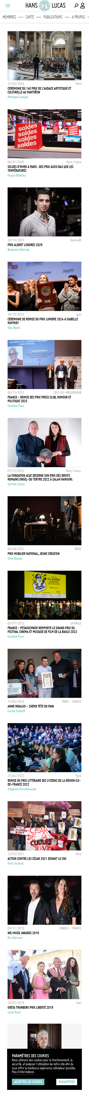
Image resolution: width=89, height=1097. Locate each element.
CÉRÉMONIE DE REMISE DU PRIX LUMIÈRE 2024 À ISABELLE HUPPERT (43, 321)
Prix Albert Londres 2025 (25, 245)
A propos (78, 17)
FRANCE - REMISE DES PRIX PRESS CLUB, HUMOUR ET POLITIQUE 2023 (39, 399)
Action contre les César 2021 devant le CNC (37, 859)
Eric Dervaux (15, 938)
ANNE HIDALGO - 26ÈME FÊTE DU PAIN (31, 706)
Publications (52, 17)
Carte (29, 17)
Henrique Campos (18, 97)
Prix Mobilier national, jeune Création (34, 554)
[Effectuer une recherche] (76, 5)
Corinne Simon (16, 484)
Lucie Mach (14, 1012)
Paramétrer (67, 1082)
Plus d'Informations (23, 1072)
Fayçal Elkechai (17, 175)
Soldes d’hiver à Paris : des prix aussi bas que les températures (40, 169)
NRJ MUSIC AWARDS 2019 (23, 933)
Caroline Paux (16, 406)
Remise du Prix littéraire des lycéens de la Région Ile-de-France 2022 (44, 782)
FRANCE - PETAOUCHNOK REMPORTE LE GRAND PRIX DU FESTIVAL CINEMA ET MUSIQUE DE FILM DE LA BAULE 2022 (42, 630)
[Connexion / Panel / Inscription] (83, 5)
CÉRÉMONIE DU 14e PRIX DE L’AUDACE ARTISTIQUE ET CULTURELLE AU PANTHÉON (39, 90)
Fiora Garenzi (15, 863)
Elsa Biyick (14, 328)
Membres (9, 17)
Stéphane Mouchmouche (22, 789)
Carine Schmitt (16, 711)
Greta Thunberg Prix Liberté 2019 (30, 1007)
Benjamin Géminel (18, 250)
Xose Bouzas (15, 558)
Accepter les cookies (28, 1082)
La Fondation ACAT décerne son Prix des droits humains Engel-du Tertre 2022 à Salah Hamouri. (40, 477)
